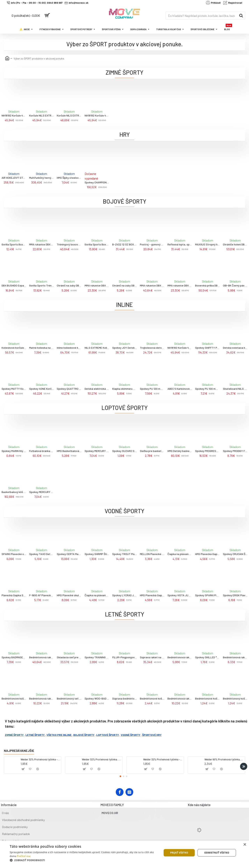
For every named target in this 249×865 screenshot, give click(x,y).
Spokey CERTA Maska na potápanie (69, 554)
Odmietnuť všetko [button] (216, 852)
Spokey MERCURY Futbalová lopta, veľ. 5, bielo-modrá (97, 451)
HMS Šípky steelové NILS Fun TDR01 (69, 177)
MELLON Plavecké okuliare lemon (152, 554)
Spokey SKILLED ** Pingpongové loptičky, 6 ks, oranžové (207, 657)
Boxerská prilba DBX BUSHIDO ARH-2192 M (207, 285)
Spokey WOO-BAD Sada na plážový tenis (97, 698)
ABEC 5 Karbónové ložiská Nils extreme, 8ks (179, 388)
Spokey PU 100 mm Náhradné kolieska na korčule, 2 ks (207, 388)
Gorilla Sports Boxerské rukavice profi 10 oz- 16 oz (97, 244)
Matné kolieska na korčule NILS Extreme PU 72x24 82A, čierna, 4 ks (41, 347)
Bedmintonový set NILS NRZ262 (69, 698)
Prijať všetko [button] (179, 852)
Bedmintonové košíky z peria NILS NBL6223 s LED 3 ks (14, 698)
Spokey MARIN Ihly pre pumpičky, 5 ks (14, 451)
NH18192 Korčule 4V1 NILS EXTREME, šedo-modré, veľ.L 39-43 (14, 115)
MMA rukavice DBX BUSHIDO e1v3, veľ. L (179, 285)
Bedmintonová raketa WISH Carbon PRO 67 (41, 657)
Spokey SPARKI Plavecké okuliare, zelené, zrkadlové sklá (207, 595)
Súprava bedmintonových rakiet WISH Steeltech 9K (124, 698)
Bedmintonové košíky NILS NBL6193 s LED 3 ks (152, 698)
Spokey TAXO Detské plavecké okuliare (41, 554)
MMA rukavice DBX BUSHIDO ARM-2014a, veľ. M (41, 244)
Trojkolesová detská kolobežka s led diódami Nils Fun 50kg (152, 347)
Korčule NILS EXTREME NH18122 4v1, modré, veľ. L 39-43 (69, 115)
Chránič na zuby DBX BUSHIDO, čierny (69, 285)
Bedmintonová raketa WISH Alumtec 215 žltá (41, 698)
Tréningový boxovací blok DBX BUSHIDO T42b (69, 244)
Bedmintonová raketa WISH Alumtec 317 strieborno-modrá (179, 698)
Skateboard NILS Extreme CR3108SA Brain (235, 388)
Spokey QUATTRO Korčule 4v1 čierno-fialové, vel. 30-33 (69, 388)
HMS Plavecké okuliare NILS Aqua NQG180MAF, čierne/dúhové (69, 595)
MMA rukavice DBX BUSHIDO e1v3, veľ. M (97, 285)
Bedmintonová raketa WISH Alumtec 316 (235, 657)
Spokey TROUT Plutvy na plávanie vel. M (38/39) (124, 554)
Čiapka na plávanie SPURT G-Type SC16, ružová (97, 595)
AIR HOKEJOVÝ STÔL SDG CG (14, 177)
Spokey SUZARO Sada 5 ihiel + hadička (124, 451)
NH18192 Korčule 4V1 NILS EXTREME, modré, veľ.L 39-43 (97, 115)
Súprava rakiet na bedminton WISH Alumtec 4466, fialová (152, 657)
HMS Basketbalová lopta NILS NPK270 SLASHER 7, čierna (69, 451)
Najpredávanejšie (19, 750)
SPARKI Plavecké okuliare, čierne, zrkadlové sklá (14, 554)
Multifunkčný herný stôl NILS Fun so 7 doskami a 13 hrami (41, 177)
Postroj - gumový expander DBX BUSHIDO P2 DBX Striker (152, 244)
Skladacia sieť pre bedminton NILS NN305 (69, 657)
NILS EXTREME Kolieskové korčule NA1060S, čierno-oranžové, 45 (97, 347)
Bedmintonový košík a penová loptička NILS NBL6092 (235, 698)
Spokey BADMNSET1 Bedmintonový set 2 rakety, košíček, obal (14, 657)
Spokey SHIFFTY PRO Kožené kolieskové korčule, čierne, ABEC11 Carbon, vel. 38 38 (207, 347)
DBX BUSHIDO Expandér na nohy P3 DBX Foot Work (14, 285)
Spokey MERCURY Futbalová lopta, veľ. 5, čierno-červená (41, 492)
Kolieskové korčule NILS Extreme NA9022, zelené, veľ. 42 (14, 347)
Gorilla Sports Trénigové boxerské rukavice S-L (41, 285)
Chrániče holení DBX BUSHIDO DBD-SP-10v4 (235, 244)
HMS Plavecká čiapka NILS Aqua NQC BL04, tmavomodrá (207, 554)
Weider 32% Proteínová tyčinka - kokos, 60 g (40, 759)
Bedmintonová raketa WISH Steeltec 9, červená (179, 657)
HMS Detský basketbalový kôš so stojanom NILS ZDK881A (179, 451)
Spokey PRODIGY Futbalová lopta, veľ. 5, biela (235, 451)
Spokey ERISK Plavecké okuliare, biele (235, 595)
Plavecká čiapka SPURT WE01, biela (14, 595)
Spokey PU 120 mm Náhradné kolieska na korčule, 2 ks (152, 388)
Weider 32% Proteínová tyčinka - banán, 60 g (162, 759)
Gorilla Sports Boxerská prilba (14, 244)
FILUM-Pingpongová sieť (124, 657)
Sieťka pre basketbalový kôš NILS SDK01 (152, 451)
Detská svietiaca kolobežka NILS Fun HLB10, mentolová (235, 347)
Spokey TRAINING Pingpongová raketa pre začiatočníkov (97, 657)
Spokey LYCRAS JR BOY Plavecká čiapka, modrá (124, 595)
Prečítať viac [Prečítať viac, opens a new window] (24, 856)
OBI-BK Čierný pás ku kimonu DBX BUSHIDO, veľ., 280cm (235, 285)
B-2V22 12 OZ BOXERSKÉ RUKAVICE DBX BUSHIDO (124, 244)
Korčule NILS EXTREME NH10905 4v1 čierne (41, 115)
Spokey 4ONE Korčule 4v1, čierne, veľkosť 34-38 (41, 388)
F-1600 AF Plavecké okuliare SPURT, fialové (41, 595)
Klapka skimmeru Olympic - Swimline (124, 388)
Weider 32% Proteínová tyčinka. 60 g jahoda (101, 759)
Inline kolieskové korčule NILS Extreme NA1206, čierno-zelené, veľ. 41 (69, 347)
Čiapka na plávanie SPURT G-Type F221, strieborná (179, 554)
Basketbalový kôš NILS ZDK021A (14, 492)
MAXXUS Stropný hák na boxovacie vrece (207, 244)
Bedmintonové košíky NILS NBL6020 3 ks (207, 698)
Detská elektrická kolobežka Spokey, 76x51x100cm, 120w (97, 388)
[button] (243, 766)
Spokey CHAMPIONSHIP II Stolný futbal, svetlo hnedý (97, 182)
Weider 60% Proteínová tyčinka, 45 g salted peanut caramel (224, 759)
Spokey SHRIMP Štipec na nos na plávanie (97, 554)
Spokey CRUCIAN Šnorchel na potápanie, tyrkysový (235, 554)
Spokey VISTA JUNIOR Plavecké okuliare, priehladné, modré (179, 595)
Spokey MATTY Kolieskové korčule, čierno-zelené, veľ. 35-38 (14, 388)
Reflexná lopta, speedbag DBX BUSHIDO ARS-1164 (179, 244)
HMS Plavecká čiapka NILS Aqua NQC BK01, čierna (152, 595)
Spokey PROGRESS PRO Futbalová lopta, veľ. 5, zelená (207, 451)
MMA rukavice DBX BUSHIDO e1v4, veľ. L (152, 285)
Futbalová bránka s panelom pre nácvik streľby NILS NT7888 (41, 451)
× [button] (244, 844)
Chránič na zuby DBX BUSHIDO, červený (124, 285)
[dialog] (124, 852)
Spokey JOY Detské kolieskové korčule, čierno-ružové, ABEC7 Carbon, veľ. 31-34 (124, 347)
